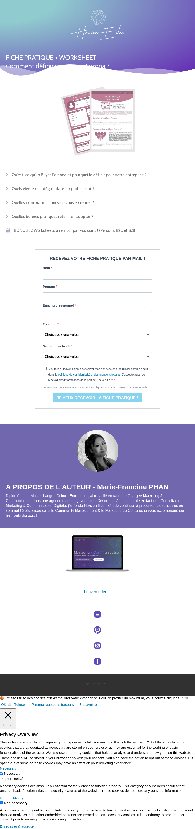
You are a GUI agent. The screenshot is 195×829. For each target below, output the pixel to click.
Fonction (50, 324)
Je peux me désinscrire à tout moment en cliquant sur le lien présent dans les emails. (95, 387)
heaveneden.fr (97, 591)
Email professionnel (59, 305)
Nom (47, 268)
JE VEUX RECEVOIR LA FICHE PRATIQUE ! (97, 398)
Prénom (49, 286)
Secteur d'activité (57, 346)
